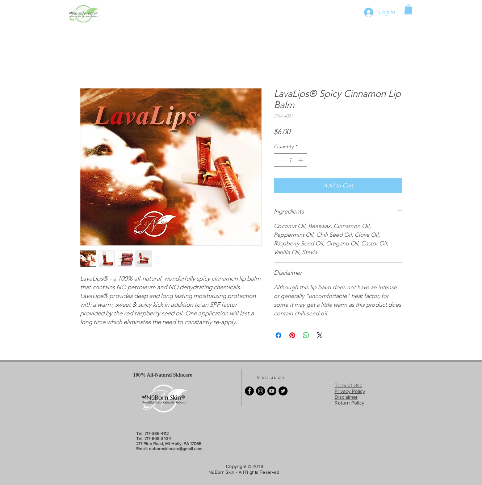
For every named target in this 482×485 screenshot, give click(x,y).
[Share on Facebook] (278, 335)
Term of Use (348, 385)
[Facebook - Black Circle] (249, 390)
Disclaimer (346, 397)
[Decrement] (279, 160)
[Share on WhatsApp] (306, 335)
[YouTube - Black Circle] (271, 390)
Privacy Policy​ (350, 391)
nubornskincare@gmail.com (175, 448)
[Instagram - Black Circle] (260, 390)
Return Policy (349, 403)
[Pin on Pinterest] (292, 335)
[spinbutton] (290, 160)
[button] (408, 9)
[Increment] (301, 160)
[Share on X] (319, 335)
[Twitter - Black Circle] (283, 390)
